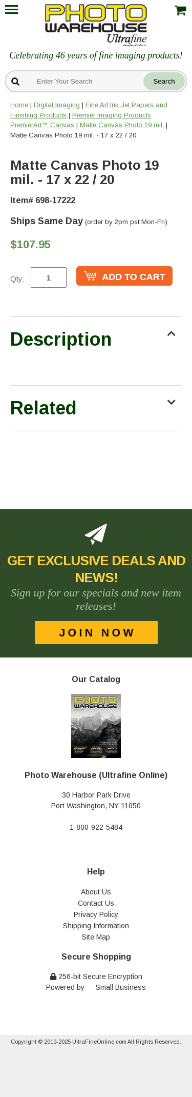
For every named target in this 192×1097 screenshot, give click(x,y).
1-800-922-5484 (96, 827)
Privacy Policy (96, 914)
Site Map (96, 937)
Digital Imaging (57, 105)
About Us (96, 892)
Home (19, 105)
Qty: (17, 278)
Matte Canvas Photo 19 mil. (122, 125)
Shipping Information (96, 926)
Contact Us (96, 903)
